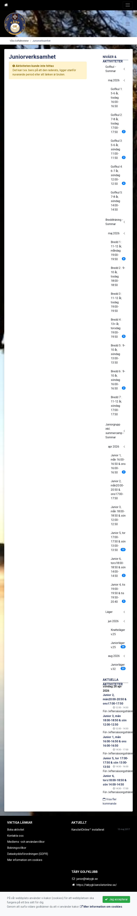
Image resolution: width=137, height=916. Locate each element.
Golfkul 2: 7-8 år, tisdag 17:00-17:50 (118, 123)
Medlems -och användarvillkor (26, 841)
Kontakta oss (15, 835)
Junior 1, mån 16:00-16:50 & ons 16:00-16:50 (118, 464)
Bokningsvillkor (16, 847)
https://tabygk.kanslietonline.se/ (97, 885)
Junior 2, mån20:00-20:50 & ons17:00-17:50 (117, 489)
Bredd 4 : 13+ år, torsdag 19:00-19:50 (118, 328)
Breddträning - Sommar (114, 222)
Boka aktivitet (15, 829)
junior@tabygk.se (87, 879)
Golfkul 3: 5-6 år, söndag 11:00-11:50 (118, 149)
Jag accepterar (116, 899)
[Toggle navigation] (128, 5)
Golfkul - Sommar (110, 69)
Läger (109, 612)
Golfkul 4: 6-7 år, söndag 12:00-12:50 (118, 175)
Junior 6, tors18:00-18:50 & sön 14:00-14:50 (118, 567)
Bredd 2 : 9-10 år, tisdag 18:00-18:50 (118, 276)
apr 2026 (113, 446)
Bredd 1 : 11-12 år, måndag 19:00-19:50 (118, 250)
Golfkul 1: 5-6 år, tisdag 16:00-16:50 (116, 97)
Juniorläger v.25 (118, 645)
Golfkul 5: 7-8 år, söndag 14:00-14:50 (116, 201)
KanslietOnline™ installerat (87, 829)
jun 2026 (113, 621)
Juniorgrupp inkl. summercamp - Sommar (114, 431)
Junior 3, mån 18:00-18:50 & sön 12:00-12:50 (118, 515)
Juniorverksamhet (41, 41)
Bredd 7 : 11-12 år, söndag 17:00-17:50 (116, 406)
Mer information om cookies (24, 860)
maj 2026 (114, 80)
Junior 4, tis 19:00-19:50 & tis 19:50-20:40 (118, 593)
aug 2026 (114, 656)
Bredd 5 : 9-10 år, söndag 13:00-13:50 (118, 354)
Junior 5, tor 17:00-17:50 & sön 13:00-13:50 (118, 541)
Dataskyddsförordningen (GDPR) (27, 854)
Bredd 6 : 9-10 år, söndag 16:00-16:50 (118, 380)
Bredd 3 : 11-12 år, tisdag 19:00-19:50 (116, 302)
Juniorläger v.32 (118, 667)
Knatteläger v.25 (118, 632)
